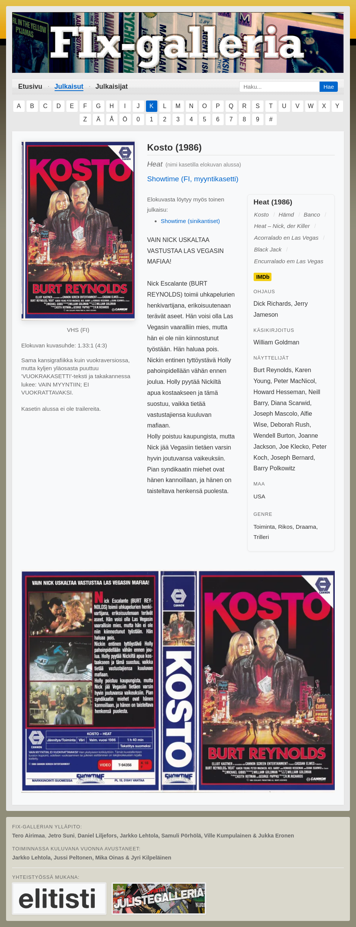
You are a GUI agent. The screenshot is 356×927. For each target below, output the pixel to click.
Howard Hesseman (279, 392)
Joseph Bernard (292, 457)
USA (259, 496)
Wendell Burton (274, 435)
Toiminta (264, 526)
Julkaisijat (112, 86)
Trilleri (261, 537)
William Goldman (277, 342)
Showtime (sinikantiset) (190, 221)
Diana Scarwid (290, 403)
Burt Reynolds (273, 370)
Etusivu (30, 86)
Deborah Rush (289, 424)
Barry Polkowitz (274, 468)
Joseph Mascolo (276, 413)
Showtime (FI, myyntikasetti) (192, 179)
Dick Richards (272, 303)
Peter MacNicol (294, 381)
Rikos (285, 526)
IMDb (263, 277)
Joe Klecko (294, 446)
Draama (306, 526)
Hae (328, 86)
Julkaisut (69, 86)
